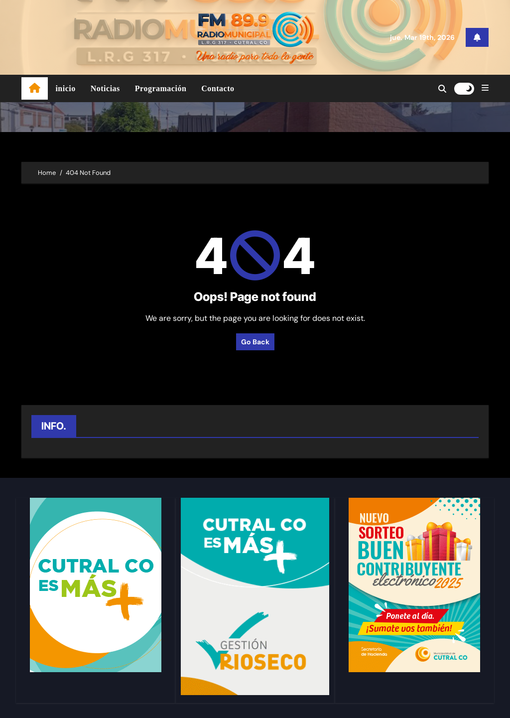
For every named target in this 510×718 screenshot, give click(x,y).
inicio (65, 88)
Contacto (217, 88)
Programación (160, 88)
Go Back (255, 341)
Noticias (105, 88)
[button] (485, 88)
